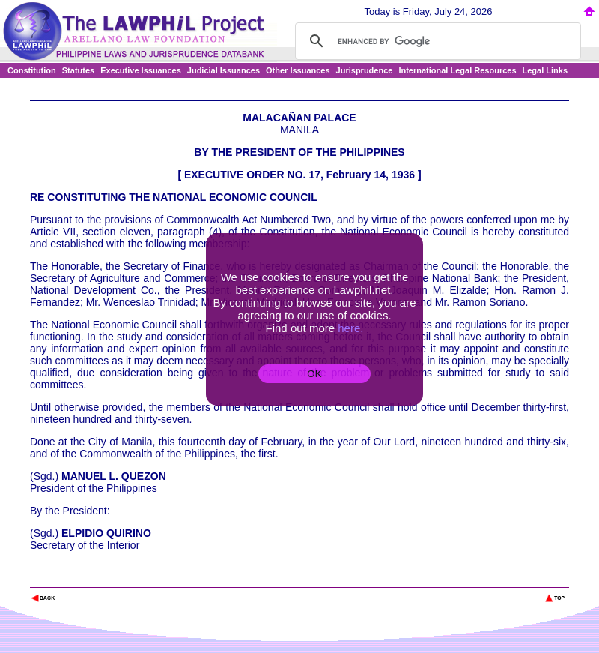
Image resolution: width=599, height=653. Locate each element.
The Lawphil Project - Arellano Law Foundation (107, 578)
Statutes (78, 70)
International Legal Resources (457, 70)
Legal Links (545, 70)
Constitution (31, 70)
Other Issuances (298, 70)
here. (350, 328)
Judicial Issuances (223, 70)
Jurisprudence (364, 70)
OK (314, 373)
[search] (436, 41)
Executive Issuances (140, 70)
